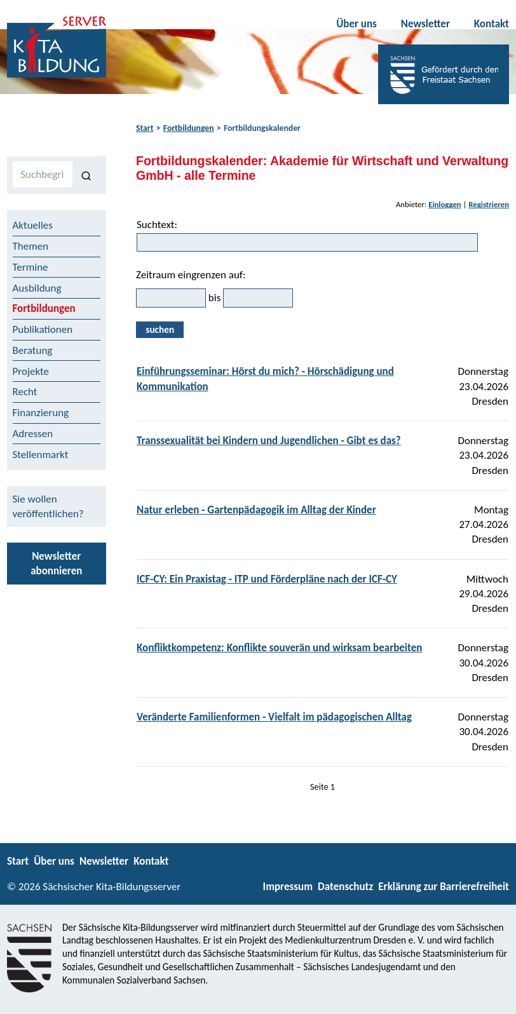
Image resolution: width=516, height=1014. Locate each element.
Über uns (356, 23)
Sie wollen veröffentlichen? (48, 506)
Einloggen (444, 204)
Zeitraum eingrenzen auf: (191, 274)
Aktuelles (33, 225)
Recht (25, 391)
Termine (30, 267)
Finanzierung (41, 412)
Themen (31, 246)
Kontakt (491, 23)
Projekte (31, 371)
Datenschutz (345, 886)
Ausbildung (37, 288)
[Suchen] (86, 174)
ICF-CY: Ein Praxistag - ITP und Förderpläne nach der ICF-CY (267, 579)
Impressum (288, 886)
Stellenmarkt (41, 454)
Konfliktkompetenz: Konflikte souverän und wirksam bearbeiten (279, 647)
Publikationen (43, 329)
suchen (160, 329)
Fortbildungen (188, 128)
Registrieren (488, 204)
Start (144, 128)
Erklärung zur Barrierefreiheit (443, 886)
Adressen (33, 433)
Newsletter (425, 23)
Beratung (33, 350)
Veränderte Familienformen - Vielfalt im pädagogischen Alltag (274, 717)
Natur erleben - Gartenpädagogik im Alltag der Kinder (256, 510)
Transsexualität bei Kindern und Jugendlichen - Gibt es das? (269, 440)
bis (214, 297)
